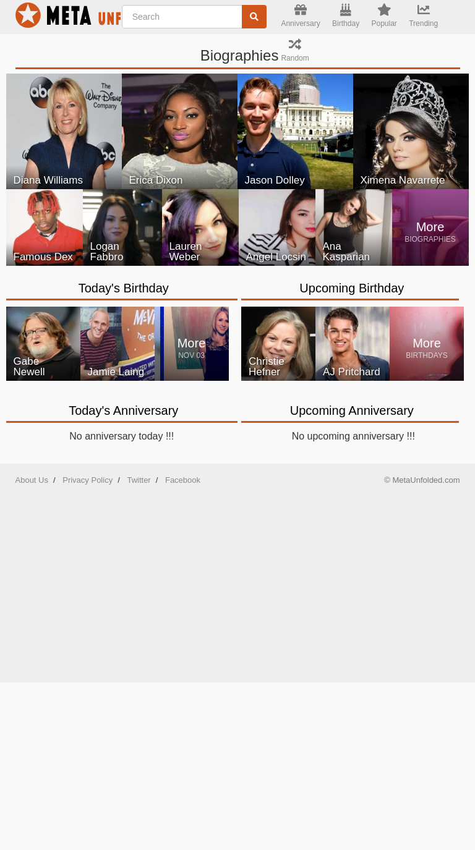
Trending (423, 16)
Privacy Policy (87, 480)
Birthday (345, 16)
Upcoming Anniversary (352, 410)
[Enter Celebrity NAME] (194, 16)
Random (295, 50)
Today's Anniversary (123, 410)
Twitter (138, 480)
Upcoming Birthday (351, 288)
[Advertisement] (237, 580)
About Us (31, 480)
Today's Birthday (124, 288)
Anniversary (300, 16)
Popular (383, 16)
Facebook (182, 480)
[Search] (254, 16)
